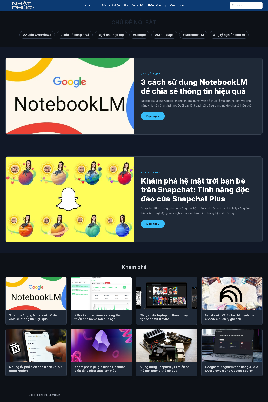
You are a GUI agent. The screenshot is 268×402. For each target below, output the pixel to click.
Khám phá (91, 5)
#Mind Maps (164, 35)
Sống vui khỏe (111, 5)
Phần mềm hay (157, 5)
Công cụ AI (177, 5)
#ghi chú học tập (111, 35)
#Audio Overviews (37, 35)
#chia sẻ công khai (74, 35)
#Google (139, 35)
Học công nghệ (133, 5)
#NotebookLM (193, 35)
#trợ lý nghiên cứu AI (229, 35)
